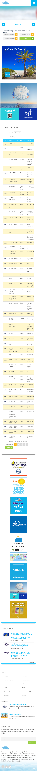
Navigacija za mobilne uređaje (34, 3)
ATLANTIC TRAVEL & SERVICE (12, 291)
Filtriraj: (19, 136)
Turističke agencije (9, 680)
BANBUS (11, 338)
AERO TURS (12, 173)
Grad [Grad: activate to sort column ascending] (21, 140)
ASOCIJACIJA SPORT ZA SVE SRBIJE (13, 253)
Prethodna (9, 444)
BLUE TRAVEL (13, 384)
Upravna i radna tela (9, 684)
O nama (6, 676)
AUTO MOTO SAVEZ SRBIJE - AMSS (13, 298)
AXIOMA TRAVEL (13, 303)
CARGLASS (12, 406)
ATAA (10, 275)
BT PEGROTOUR (13, 396)
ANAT (10, 236)
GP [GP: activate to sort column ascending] (5, 140)
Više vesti (31, 662)
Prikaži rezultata (18, 132)
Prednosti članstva (27, 680)
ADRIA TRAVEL (13, 159)
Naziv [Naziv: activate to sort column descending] (10, 140)
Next (33, 24)
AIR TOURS (12, 192)
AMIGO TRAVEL (13, 217)
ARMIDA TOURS (13, 242)
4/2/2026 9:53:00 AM (17, 648)
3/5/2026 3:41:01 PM (17, 658)
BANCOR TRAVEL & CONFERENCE (13, 349)
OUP (5, 687)
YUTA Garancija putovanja (17, 704)
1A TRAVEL (12, 144)
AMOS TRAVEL (13, 224)
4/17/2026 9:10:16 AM (17, 640)
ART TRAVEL (12, 246)
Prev (3, 24)
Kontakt (24, 695)
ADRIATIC (11, 168)
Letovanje (6, 695)
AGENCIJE (18, 24)
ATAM (10, 278)
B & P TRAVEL (12, 313)
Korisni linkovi (7, 691)
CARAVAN (12, 401)
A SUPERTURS (13, 148)
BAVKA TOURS (13, 359)
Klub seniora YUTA (26, 691)
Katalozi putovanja (15, 714)
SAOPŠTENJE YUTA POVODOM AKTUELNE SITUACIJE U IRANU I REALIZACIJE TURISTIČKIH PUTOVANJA (20, 654)
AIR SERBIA (12, 186)
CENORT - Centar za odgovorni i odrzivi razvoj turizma (12, 414)
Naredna (9, 447)
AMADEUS (12, 211)
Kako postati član (26, 684)
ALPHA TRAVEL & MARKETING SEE (13, 206)
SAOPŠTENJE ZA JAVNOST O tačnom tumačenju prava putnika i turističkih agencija (21, 645)
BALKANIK (12, 333)
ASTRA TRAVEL (13, 268)
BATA (10, 354)
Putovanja (24, 676)
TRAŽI (25, 38)
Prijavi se (31, 742)
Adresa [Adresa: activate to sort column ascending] (29, 140)
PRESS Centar (25, 687)
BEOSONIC (12, 371)
